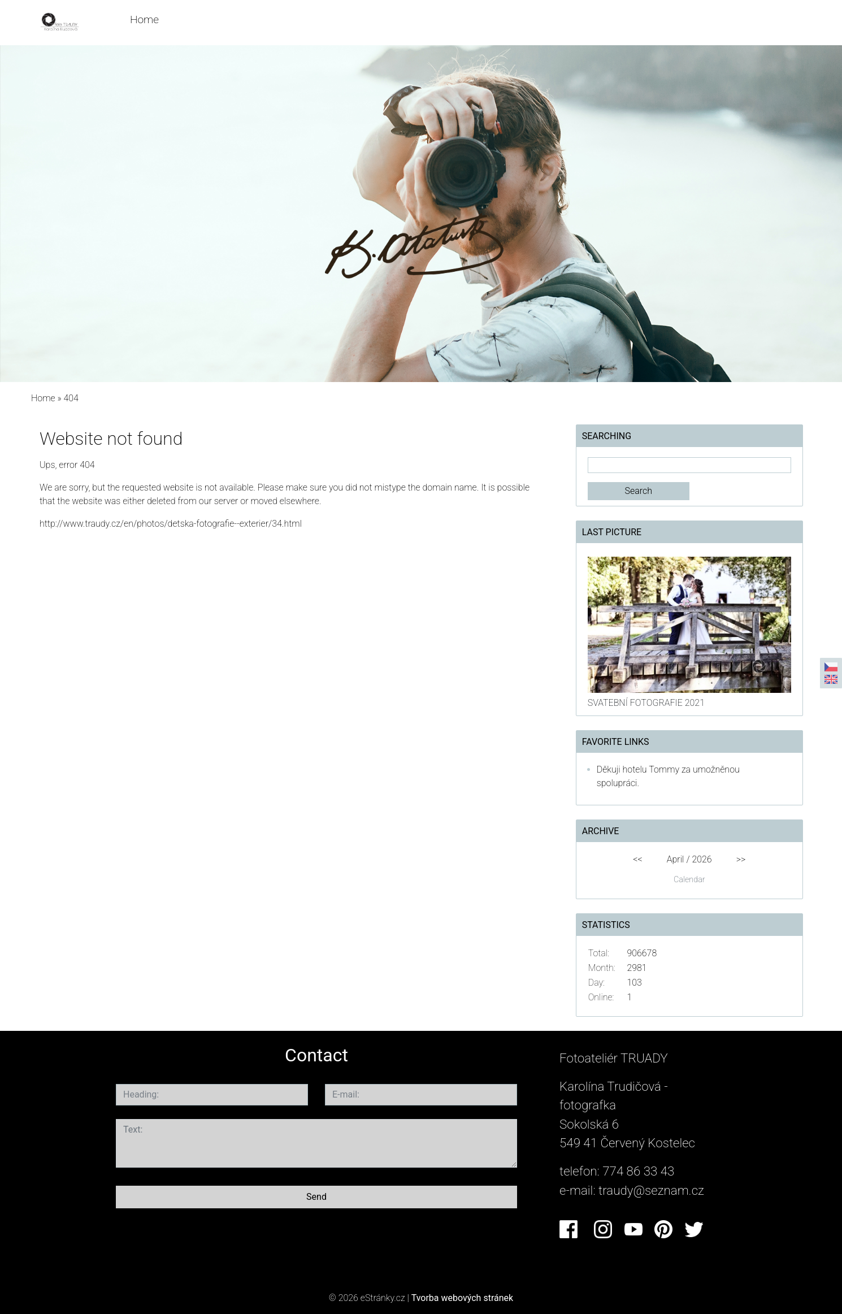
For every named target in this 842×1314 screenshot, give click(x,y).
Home (144, 19)
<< (637, 859)
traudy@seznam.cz (651, 1190)
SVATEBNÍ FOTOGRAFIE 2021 (646, 702)
